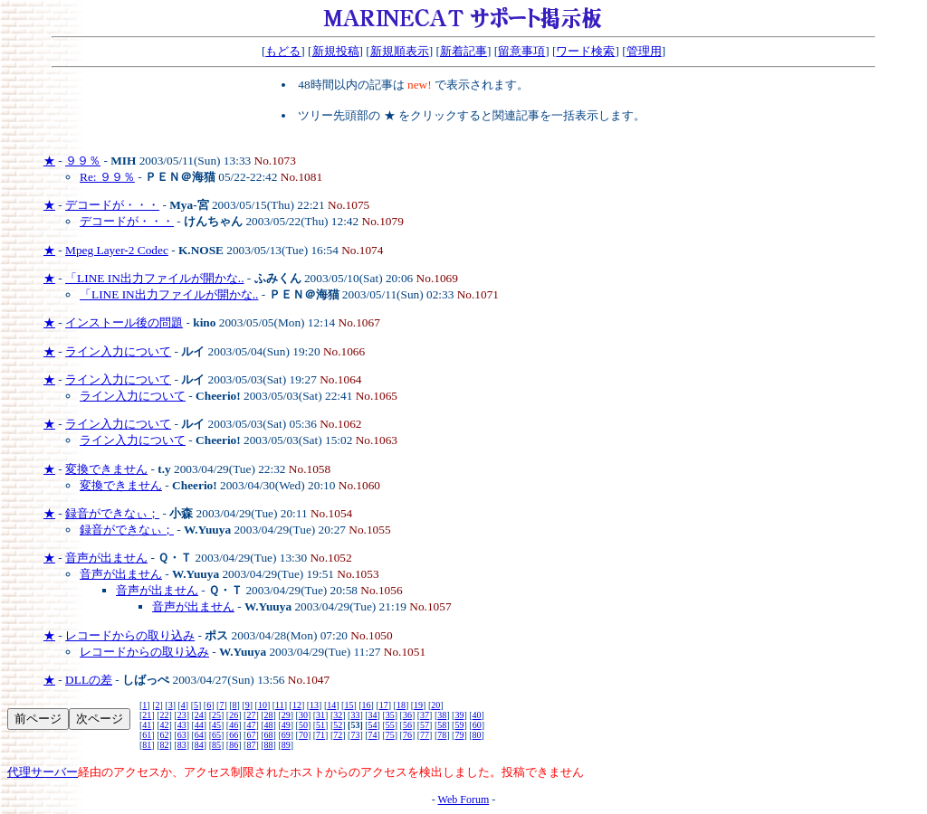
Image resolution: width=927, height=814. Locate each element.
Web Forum (464, 799)
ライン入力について (118, 351)
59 (459, 725)
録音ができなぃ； (112, 513)
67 (250, 735)
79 (459, 735)
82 (164, 745)
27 (250, 715)
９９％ (82, 160)
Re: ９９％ (107, 177)
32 (337, 715)
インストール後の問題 (124, 322)
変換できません (106, 469)
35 (390, 715)
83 (181, 745)
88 (268, 745)
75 (390, 735)
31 (320, 715)
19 (418, 705)
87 (250, 745)
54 (372, 725)
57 (424, 725)
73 (354, 735)
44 (199, 725)
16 (366, 705)
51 (320, 725)
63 (181, 735)
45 (216, 725)
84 (199, 745)
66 (233, 735)
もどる (283, 51)
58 (441, 725)
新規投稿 (335, 51)
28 (268, 715)
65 (216, 735)
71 (320, 735)
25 (216, 715)
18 (401, 705)
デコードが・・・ (112, 205)
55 (390, 725)
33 (354, 715)
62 (164, 735)
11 (279, 705)
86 (233, 745)
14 (331, 705)
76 (407, 735)
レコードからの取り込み (130, 635)
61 (146, 735)
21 (146, 715)
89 (286, 745)
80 (477, 735)
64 (199, 735)
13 (314, 705)
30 (303, 715)
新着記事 (463, 51)
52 (337, 725)
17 (383, 705)
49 (286, 725)
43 (181, 725)
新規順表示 (399, 51)
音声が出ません (106, 557)
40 (477, 715)
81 (146, 745)
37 (424, 715)
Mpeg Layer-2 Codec (116, 250)
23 (181, 715)
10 (262, 705)
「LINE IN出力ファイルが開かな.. (154, 278)
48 (268, 725)
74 (372, 735)
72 (337, 735)
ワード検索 (585, 51)
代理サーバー (42, 772)
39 (459, 715)
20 (435, 705)
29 (286, 715)
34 (372, 715)
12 (296, 705)
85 (216, 745)
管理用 (644, 51)
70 (303, 735)
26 (233, 715)
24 (199, 715)
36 (407, 715)
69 (286, 735)
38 (441, 715)
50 (303, 725)
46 (233, 725)
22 (164, 715)
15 (348, 705)
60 (477, 725)
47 (250, 725)
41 (146, 725)
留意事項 (521, 51)
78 (441, 735)
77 (424, 735)
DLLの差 (88, 679)
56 (407, 725)
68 (268, 735)
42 (164, 725)
